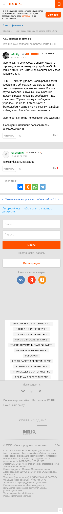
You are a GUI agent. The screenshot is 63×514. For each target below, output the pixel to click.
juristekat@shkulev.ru (13, 490)
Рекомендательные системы (17, 496)
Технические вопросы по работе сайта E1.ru (35, 31)
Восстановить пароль (31, 252)
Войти (32, 244)
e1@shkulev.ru (40, 482)
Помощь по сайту (14, 405)
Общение (7, 31)
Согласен (53, 14)
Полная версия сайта (16, 400)
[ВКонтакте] (21, 280)
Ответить (9, 136)
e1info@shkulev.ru (37, 488)
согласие (26, 16)
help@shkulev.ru (26, 493)
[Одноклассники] (42, 280)
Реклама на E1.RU (43, 400)
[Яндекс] (32, 280)
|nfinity (15, 54)
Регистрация (31, 263)
